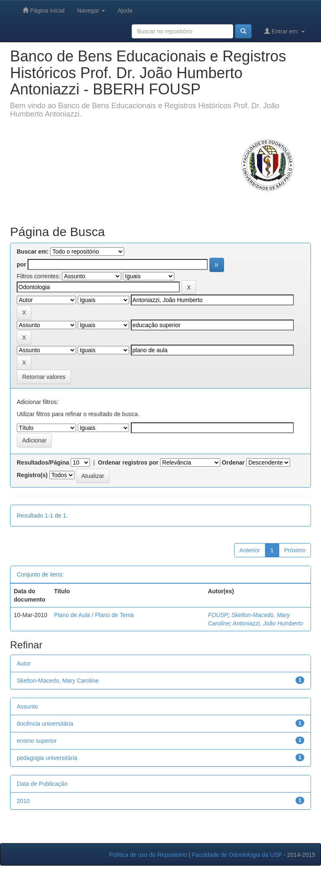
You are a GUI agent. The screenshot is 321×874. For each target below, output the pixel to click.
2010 (23, 801)
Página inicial (43, 10)
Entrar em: (284, 31)
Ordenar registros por (128, 462)
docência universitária (45, 723)
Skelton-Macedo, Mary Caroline (58, 680)
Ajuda (124, 10)
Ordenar (233, 462)
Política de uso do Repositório (148, 854)
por (21, 264)
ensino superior (37, 740)
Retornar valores (44, 376)
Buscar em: (32, 251)
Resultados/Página (43, 462)
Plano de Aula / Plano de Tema (94, 615)
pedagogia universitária (47, 758)
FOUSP (218, 615)
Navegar (91, 10)
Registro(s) (32, 475)
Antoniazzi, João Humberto (268, 623)
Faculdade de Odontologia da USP (236, 854)
